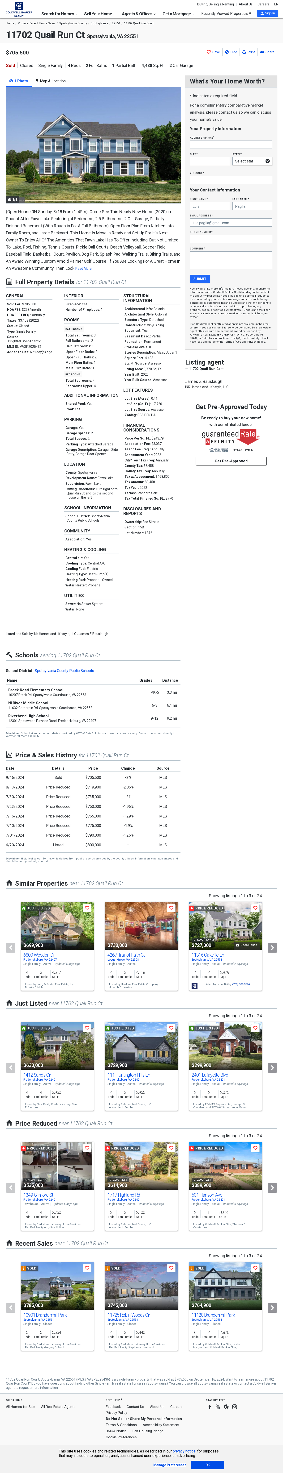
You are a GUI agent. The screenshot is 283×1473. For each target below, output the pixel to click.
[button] (267, 13)
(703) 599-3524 (241, 984)
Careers (263, 4)
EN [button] (276, 4)
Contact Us (135, 1407)
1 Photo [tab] (18, 81)
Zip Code (197, 173)
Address (202, 137)
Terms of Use (232, 341)
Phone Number (201, 232)
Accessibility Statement (161, 1425)
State (237, 154)
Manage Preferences (169, 1465)
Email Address (201, 215)
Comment (197, 248)
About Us (246, 4)
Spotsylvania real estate (215, 1383)
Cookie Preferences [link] (121, 1437)
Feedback (113, 1407)
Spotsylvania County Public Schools (64, 670)
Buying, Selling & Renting (215, 4)
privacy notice (184, 1451)
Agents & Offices (138, 13)
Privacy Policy (116, 1413)
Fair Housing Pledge (148, 1431)
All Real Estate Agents (58, 1407)
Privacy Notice (256, 341)
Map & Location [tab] (50, 81)
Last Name (240, 199)
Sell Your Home (99, 13)
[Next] (272, 948)
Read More (83, 268)
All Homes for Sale (20, 1407)
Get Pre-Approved (231, 461)
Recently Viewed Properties (226, 13)
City (193, 154)
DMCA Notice (116, 1431)
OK (208, 1465)
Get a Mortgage (178, 13)
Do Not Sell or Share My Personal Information (144, 1419)
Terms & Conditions (121, 1425)
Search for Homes (59, 13)
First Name (199, 199)
